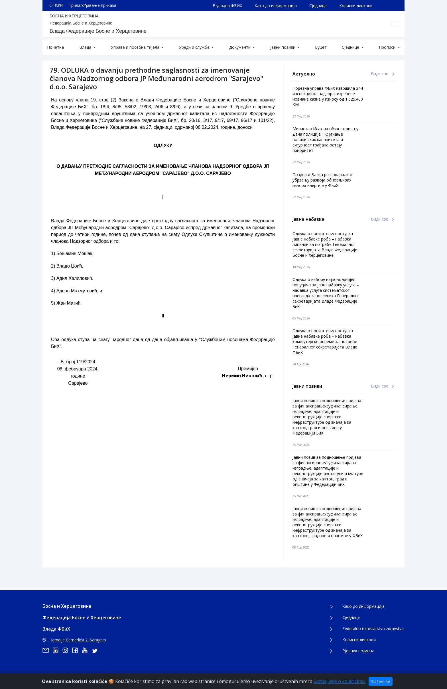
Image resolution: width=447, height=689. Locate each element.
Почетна (55, 47)
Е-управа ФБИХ (227, 5)
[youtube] (87, 650)
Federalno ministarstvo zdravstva (373, 628)
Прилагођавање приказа (92, 5)
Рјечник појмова (358, 650)
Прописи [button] (388, 47)
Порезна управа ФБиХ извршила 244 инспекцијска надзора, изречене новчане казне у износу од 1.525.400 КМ (327, 96)
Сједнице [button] (351, 47)
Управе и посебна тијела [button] (135, 47)
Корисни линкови (356, 5)
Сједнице (318, 5)
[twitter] (96, 650)
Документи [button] (240, 47)
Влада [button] (85, 47)
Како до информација (276, 5)
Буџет (321, 47)
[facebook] (77, 650)
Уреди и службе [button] (195, 47)
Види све (382, 73)
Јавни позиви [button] (283, 47)
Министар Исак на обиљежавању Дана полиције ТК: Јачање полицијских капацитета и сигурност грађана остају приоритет (325, 139)
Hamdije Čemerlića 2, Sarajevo (74, 640)
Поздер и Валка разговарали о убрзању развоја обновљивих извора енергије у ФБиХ (322, 180)
